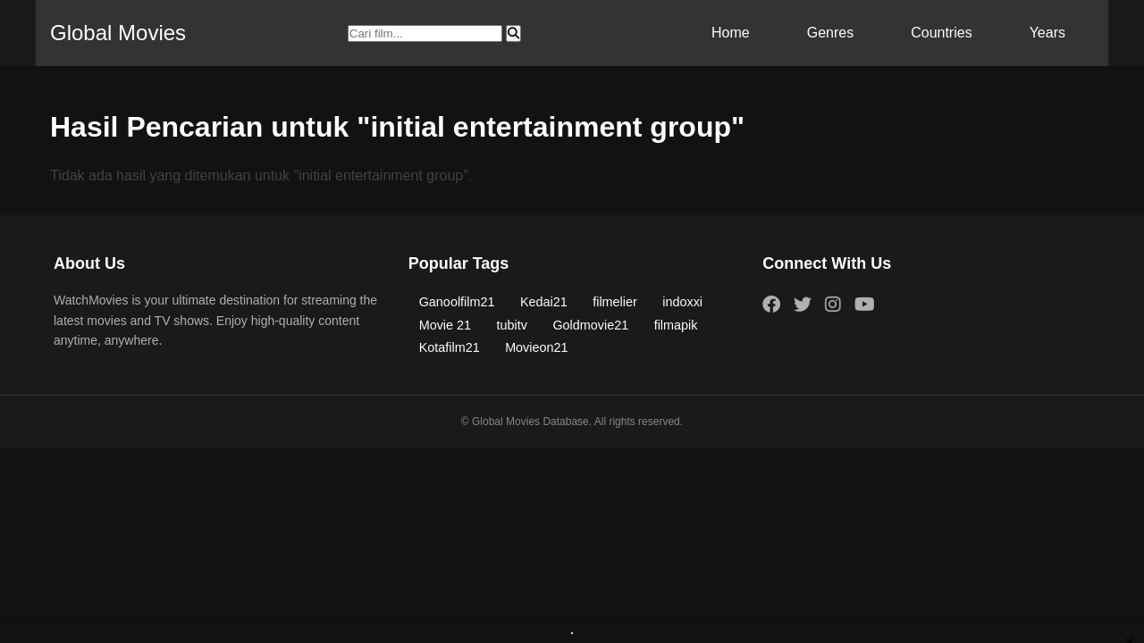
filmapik (676, 325)
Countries (941, 32)
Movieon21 (536, 347)
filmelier (615, 302)
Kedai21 (544, 302)
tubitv (512, 325)
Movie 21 (445, 325)
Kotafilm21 (449, 347)
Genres (830, 32)
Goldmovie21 (590, 325)
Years (1047, 32)
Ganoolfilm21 (457, 302)
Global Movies (118, 33)
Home (730, 32)
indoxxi (682, 302)
